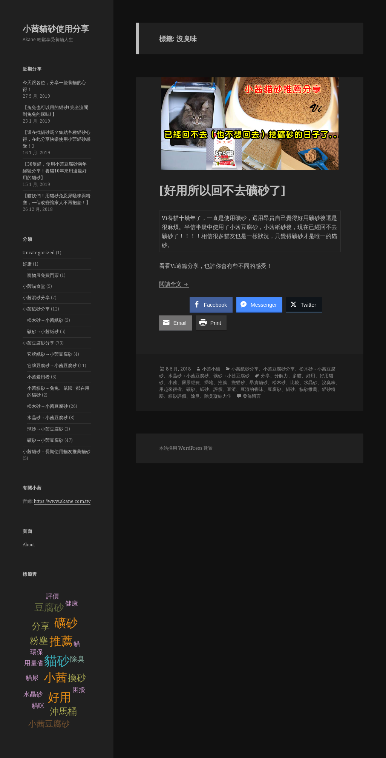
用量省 (33, 663)
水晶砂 (33, 694)
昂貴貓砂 (259, 382)
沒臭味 (328, 382)
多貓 (297, 375)
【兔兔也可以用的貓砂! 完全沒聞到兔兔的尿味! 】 (55, 110)
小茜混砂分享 (36, 297)
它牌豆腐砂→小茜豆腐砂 (52, 365)
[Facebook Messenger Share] (259, 304)
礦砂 (66, 623)
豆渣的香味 (251, 389)
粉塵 (39, 640)
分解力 (281, 375)
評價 (217, 389)
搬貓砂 (238, 382)
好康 (27, 264)
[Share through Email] (175, 322)
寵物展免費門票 (43, 275)
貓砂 (57, 661)
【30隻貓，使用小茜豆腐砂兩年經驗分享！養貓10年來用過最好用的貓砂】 (55, 171)
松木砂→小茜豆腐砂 (47, 406)
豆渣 (231, 389)
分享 (41, 626)
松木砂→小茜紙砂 (45, 320)
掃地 (208, 382)
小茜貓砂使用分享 (56, 28)
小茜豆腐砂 (49, 724)
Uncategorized (39, 252)
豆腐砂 (49, 607)
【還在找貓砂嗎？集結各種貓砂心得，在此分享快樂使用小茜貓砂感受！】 (56, 139)
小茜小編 (211, 369)
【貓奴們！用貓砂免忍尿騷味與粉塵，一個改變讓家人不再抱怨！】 (56, 199)
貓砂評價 (177, 396)
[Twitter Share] (304, 304)
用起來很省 (170, 389)
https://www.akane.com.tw (62, 501)
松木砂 (279, 382)
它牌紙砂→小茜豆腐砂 (49, 354)
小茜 (55, 677)
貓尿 (32, 677)
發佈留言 (252, 396)
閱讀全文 (174, 284)
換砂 (77, 678)
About (29, 544)
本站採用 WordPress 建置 (186, 448)
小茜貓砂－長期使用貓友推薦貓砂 (56, 451)
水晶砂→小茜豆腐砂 (47, 417)
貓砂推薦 (308, 389)
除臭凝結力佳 (217, 396)
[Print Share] (211, 322)
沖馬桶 (63, 711)
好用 (59, 697)
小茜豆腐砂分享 (38, 343)
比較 (294, 382)
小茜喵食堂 (34, 286)
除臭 (77, 659)
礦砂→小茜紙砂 (43, 331)
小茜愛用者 (38, 377)
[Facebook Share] (211, 304)
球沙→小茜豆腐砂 (45, 429)
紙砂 (204, 389)
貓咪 (38, 705)
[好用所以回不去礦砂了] (222, 190)
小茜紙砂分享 (36, 309)
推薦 (61, 641)
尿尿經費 (191, 382)
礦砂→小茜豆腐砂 (45, 440)
